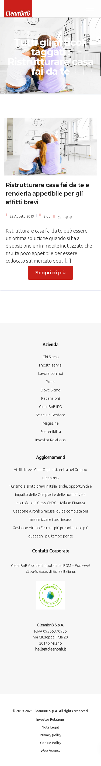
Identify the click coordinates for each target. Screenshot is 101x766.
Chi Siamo (51, 357)
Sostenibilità (50, 431)
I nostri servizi (50, 365)
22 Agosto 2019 (22, 216)
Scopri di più (50, 273)
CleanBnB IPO (50, 407)
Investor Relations (50, 440)
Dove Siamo (51, 390)
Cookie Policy (50, 743)
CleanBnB (64, 217)
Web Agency (50, 750)
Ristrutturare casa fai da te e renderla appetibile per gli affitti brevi (47, 193)
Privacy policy (50, 735)
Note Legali (51, 727)
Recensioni (50, 398)
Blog (47, 216)
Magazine (51, 423)
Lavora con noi (50, 373)
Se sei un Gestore (50, 415)
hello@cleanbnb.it (50, 649)
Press (50, 382)
